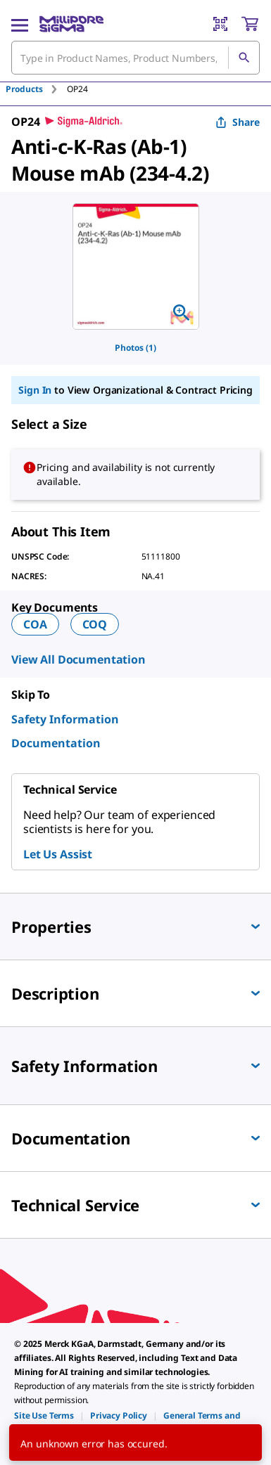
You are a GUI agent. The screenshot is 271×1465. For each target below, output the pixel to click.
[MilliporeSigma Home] (71, 23)
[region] (135, 266)
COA (35, 624)
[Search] (243, 57)
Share (237, 122)
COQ (95, 624)
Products (24, 89)
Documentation (56, 743)
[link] (44, 1415)
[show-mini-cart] (250, 24)
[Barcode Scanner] (220, 23)
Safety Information (65, 719)
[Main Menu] (19, 24)
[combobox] (135, 58)
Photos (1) (135, 348)
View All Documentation (78, 659)
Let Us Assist (57, 854)
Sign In (34, 389)
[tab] (36, 88)
